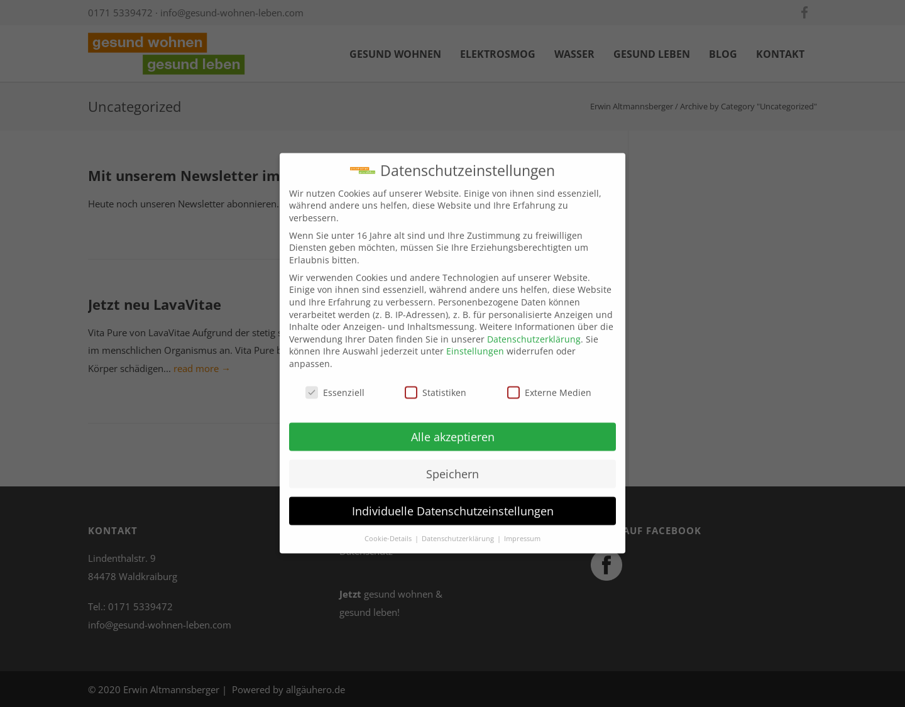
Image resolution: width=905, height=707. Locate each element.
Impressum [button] (522, 530)
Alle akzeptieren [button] (453, 428)
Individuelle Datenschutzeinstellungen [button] (453, 502)
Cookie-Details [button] (389, 530)
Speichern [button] (452, 465)
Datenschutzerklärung (534, 331)
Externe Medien (549, 384)
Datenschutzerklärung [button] (459, 530)
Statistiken (435, 384)
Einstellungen (475, 343)
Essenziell (335, 384)
